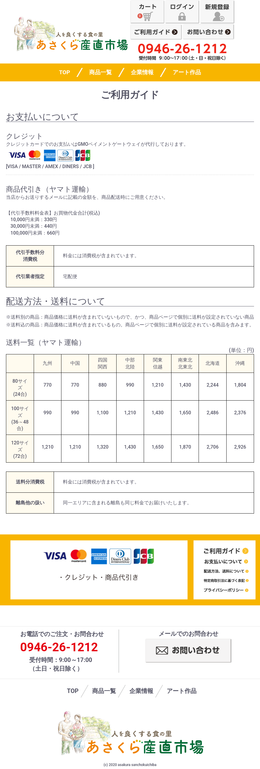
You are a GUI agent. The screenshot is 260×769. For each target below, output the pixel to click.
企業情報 (142, 72)
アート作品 (187, 72)
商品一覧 (100, 72)
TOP (73, 690)
